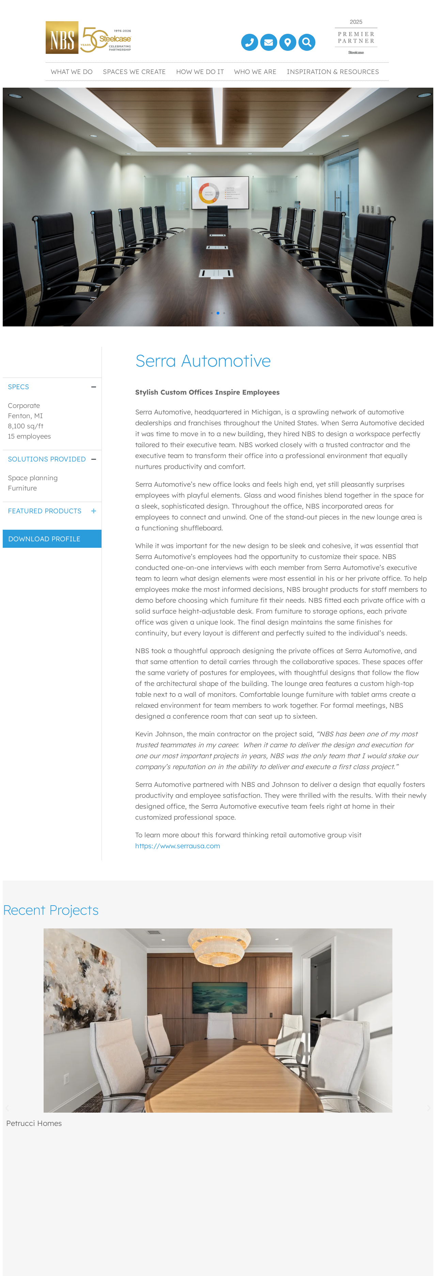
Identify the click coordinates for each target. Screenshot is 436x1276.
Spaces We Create (134, 72)
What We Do (72, 72)
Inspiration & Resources (333, 72)
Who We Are (255, 72)
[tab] (52, 386)
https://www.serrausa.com (177, 845)
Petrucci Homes (34, 1123)
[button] (306, 42)
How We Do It (200, 72)
